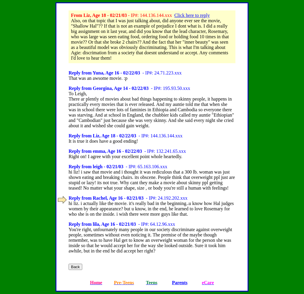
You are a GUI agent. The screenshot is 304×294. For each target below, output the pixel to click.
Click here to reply (192, 15)
